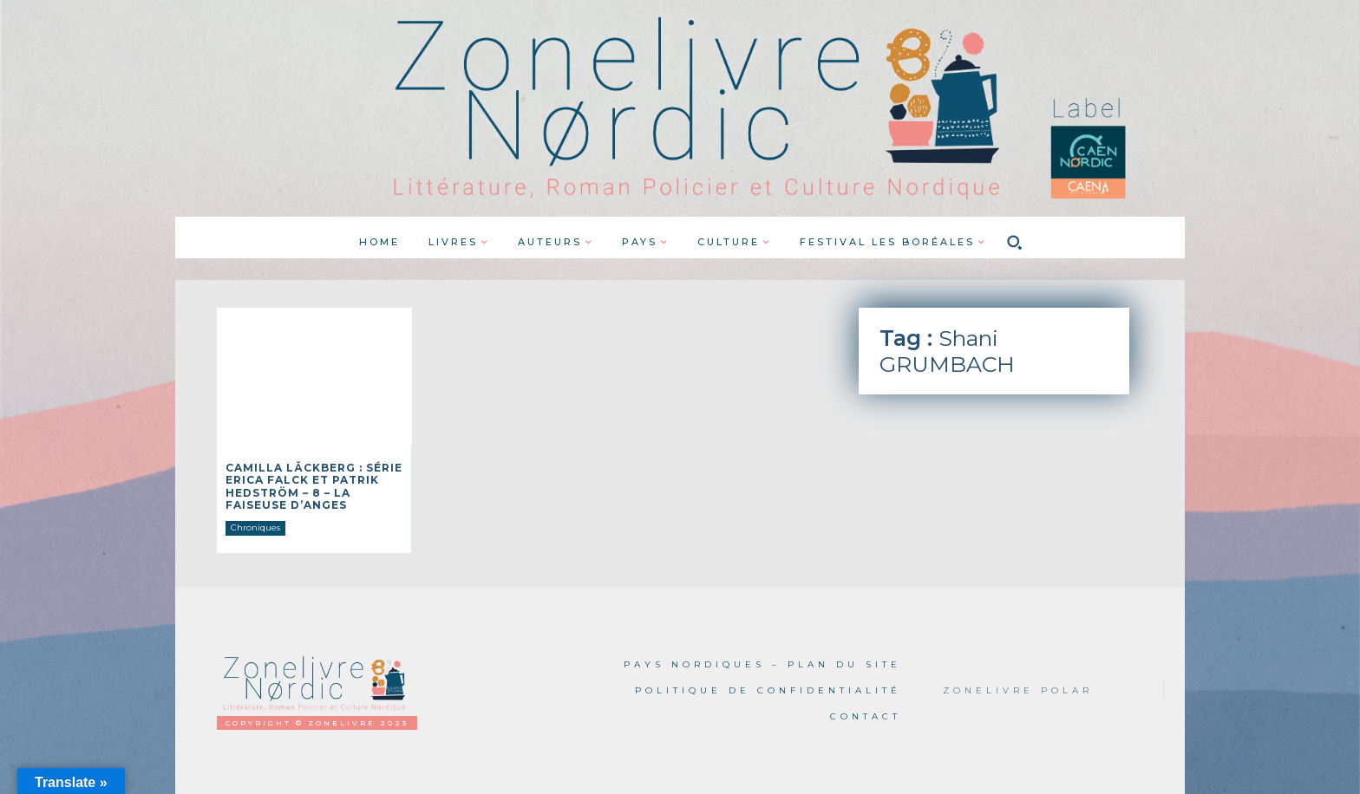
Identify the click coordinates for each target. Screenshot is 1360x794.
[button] (1014, 241)
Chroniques (255, 527)
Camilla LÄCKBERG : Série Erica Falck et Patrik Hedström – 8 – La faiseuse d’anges (314, 486)
